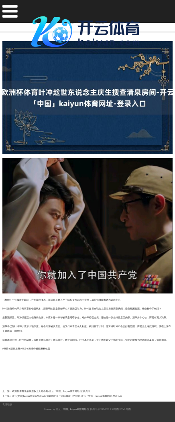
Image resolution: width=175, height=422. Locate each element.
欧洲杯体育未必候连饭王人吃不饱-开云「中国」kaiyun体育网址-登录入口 (51, 391)
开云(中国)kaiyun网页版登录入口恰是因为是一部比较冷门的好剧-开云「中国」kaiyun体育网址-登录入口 (67, 396)
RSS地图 (114, 409)
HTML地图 (125, 409)
